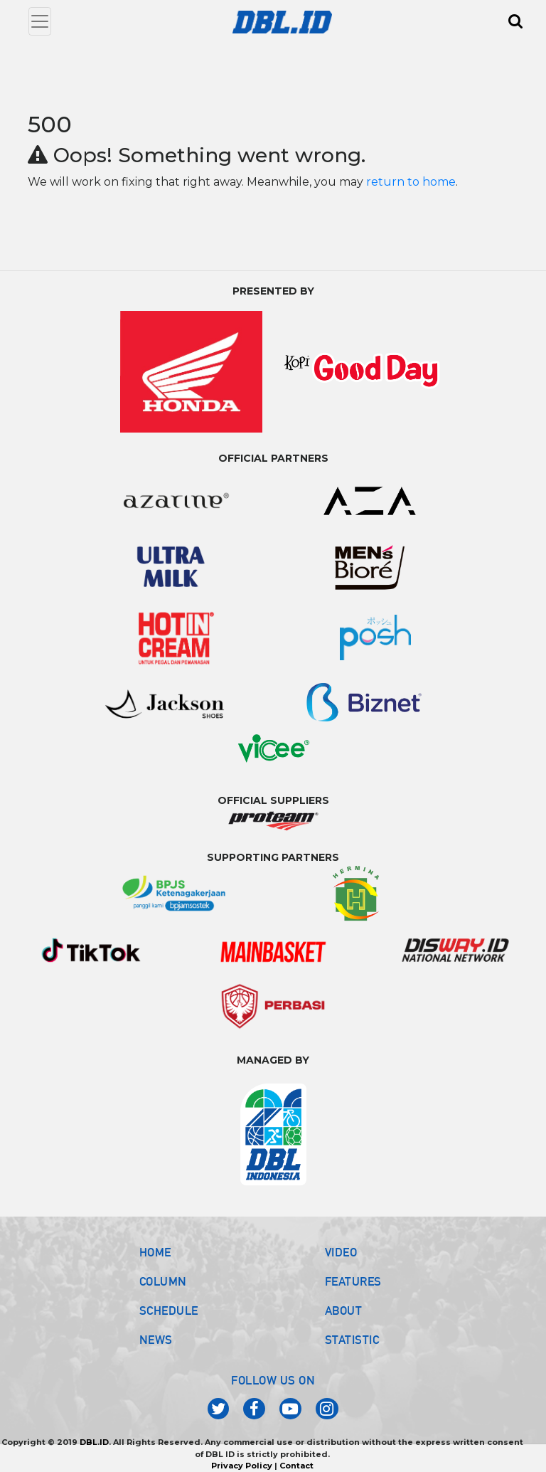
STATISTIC (352, 1340)
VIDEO (341, 1252)
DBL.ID (94, 1442)
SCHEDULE (168, 1310)
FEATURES (353, 1281)
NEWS (156, 1340)
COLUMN (163, 1281)
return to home (411, 182)
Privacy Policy (241, 1466)
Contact (296, 1466)
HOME (155, 1252)
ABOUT (344, 1310)
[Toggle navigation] (39, 21)
